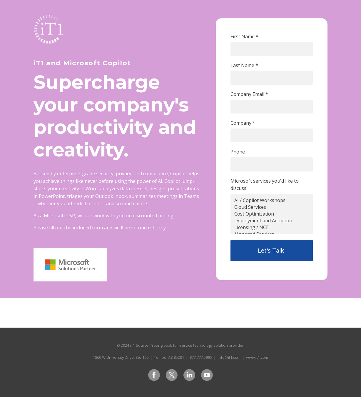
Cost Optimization (272, 214)
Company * (242, 123)
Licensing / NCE (272, 227)
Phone (237, 152)
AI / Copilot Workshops (272, 200)
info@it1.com (229, 357)
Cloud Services (272, 207)
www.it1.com (257, 357)
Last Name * (244, 65)
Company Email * (249, 94)
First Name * (244, 36)
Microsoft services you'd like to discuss (264, 185)
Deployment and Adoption (272, 220)
